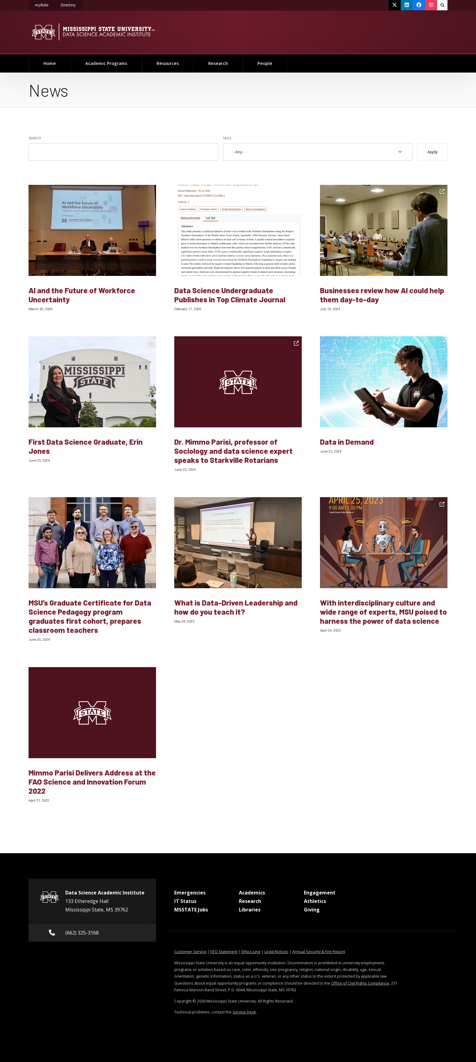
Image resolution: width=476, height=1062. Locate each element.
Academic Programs (106, 63)
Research (218, 63)
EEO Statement (223, 951)
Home (49, 63)
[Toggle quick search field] (442, 5)
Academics (252, 892)
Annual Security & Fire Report (318, 951)
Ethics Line (250, 951)
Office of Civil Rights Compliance (360, 983)
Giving (312, 909)
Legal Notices (276, 951)
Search (35, 138)
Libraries (249, 909)
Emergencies (190, 892)
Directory (71, 4)
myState (45, 4)
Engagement (319, 892)
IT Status (185, 901)
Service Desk (244, 1012)
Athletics (315, 901)
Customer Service (190, 951)
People (264, 63)
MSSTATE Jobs (191, 909)
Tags (227, 138)
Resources (168, 63)
